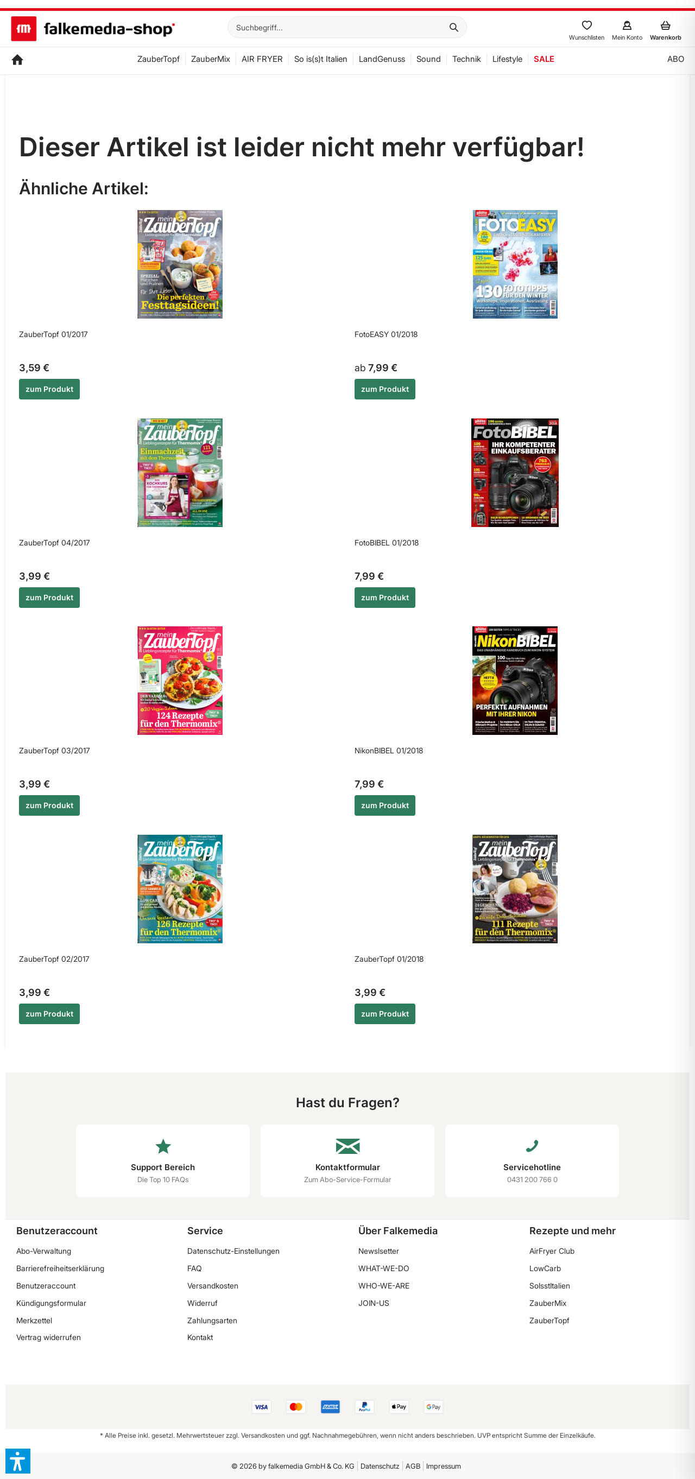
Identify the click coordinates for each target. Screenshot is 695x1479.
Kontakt (200, 1337)
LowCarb (545, 1268)
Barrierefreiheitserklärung (60, 1268)
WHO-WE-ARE (383, 1285)
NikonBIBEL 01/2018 (389, 750)
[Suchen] (454, 27)
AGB (413, 1466)
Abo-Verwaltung (43, 1250)
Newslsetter (378, 1250)
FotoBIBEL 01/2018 (387, 542)
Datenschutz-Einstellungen (233, 1250)
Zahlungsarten (212, 1320)
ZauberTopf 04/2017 (54, 542)
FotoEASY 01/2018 (386, 334)
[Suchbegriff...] (347, 27)
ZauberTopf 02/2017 (54, 958)
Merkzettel (34, 1320)
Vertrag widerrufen (48, 1337)
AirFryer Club (551, 1250)
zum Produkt (49, 388)
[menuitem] (347, 27)
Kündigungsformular (51, 1302)
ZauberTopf (549, 1320)
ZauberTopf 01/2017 (53, 334)
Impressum (443, 1466)
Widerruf (202, 1302)
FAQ (194, 1268)
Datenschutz (380, 1466)
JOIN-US (373, 1302)
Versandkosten (212, 1285)
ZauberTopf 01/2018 (389, 958)
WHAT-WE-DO (383, 1268)
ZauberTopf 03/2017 (54, 750)
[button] (17, 1461)
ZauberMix (547, 1302)
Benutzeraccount (45, 1285)
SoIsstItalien (549, 1285)
